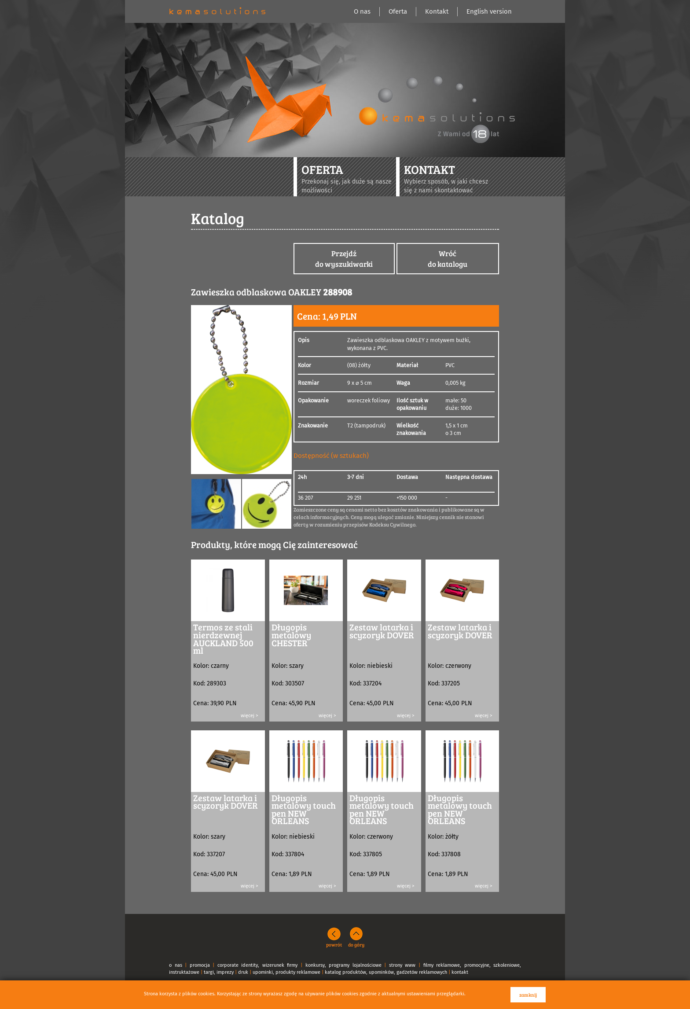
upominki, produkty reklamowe (286, 972)
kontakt (459, 972)
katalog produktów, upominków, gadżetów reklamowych (386, 972)
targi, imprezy (219, 972)
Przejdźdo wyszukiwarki (344, 258)
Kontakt (436, 11)
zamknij (528, 994)
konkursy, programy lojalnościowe (343, 965)
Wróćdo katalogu (447, 258)
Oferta (398, 11)
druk (243, 972)
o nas (175, 965)
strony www (402, 965)
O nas (362, 11)
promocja (200, 965)
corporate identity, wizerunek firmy (257, 965)
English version (489, 11)
